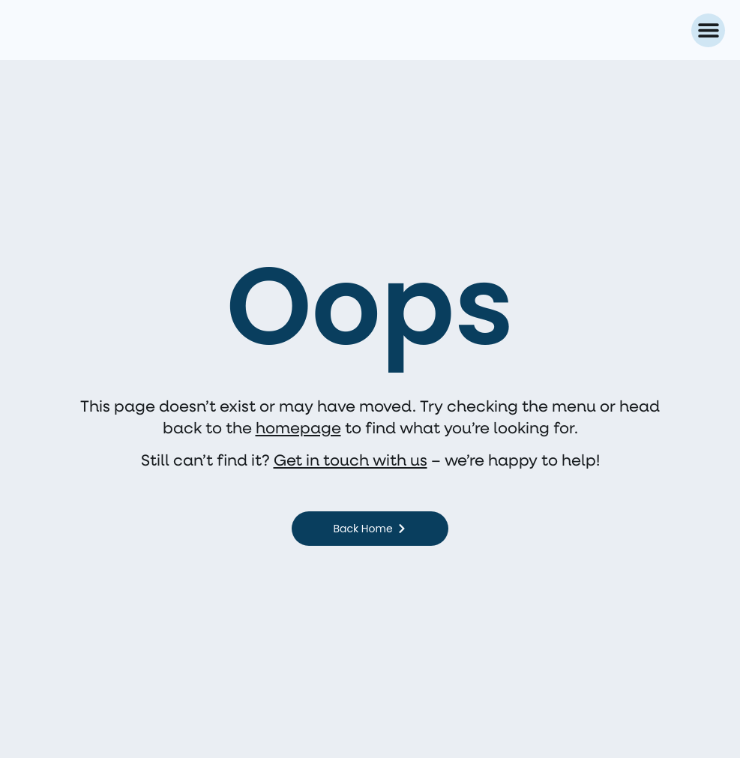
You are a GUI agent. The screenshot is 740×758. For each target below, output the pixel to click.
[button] (708, 30)
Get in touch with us (350, 459)
